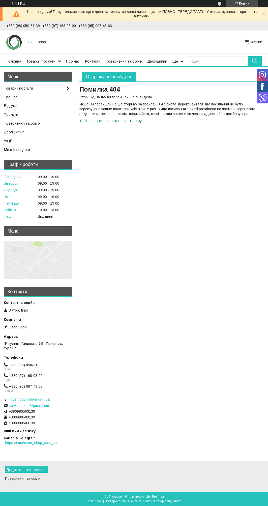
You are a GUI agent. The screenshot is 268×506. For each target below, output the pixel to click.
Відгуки (10, 105)
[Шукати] (255, 61)
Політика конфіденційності (162, 501)
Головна (13, 61)
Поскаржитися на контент (123, 501)
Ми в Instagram (17, 149)
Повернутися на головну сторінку (113, 121)
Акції (8, 140)
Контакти (93, 61)
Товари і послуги (40, 61)
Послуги (11, 114)
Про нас (73, 61)
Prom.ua (158, 496)
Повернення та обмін (124, 61)
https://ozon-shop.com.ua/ (30, 399)
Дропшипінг (157, 61)
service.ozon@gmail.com (29, 406)
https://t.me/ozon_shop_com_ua (31, 443)
